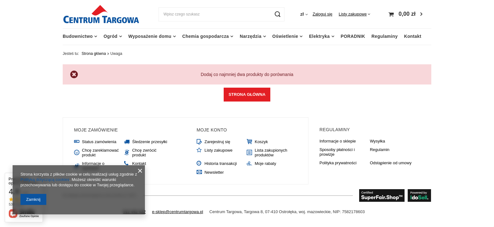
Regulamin (379, 149)
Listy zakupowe (353, 14)
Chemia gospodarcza (205, 36)
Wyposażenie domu (149, 36)
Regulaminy (384, 36)
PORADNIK (353, 36)
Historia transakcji (220, 163)
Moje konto (212, 129)
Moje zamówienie (96, 129)
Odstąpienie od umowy (390, 162)
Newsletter (214, 172)
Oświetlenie (285, 36)
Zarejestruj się (217, 141)
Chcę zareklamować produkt (100, 153)
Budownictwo (78, 36)
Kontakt (412, 36)
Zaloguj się (322, 14)
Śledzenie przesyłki (149, 141)
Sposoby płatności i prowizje (337, 152)
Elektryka (319, 36)
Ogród (111, 36)
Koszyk (261, 141)
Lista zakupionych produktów (271, 153)
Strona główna (94, 53)
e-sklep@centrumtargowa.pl (177, 211)
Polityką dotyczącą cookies (44, 179)
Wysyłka (377, 141)
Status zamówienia (99, 141)
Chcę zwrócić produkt (144, 153)
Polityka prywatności (338, 162)
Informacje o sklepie (337, 141)
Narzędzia (250, 36)
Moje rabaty (265, 163)
